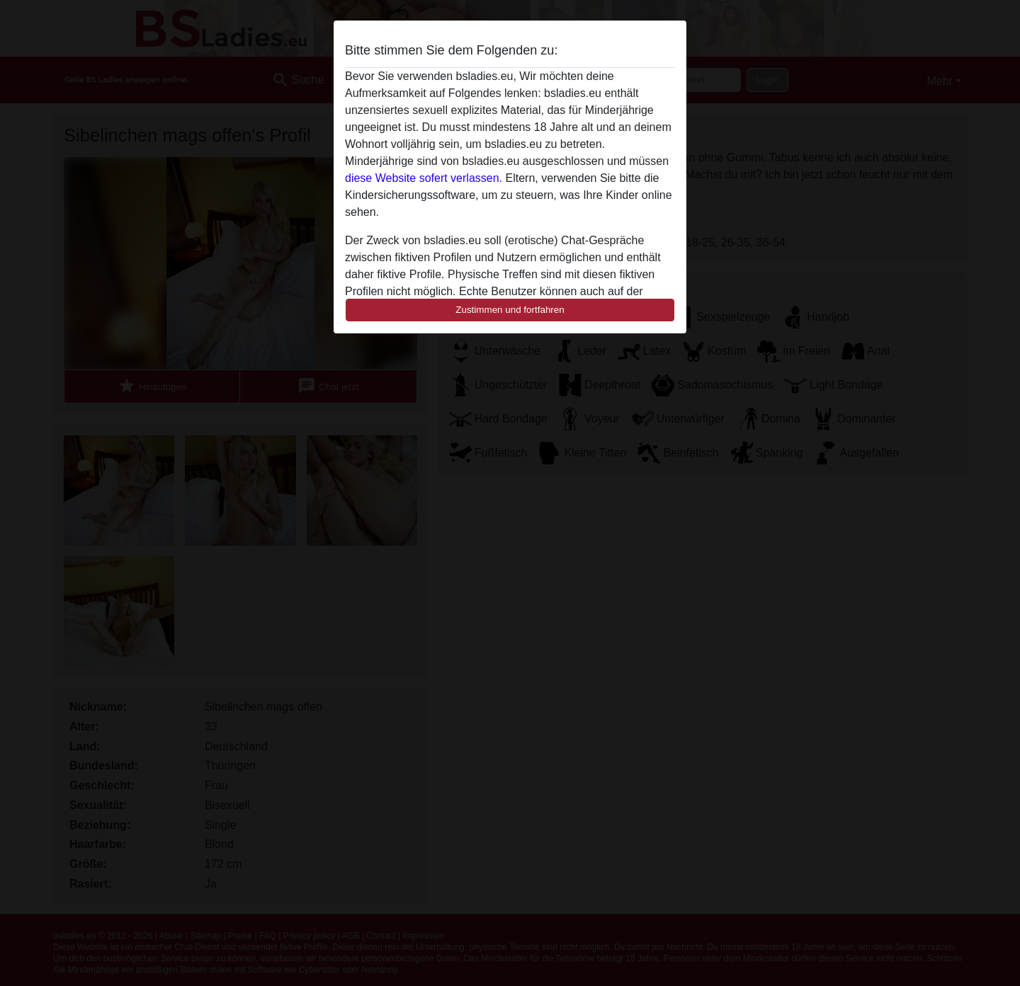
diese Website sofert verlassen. (423, 178)
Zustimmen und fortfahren (510, 309)
